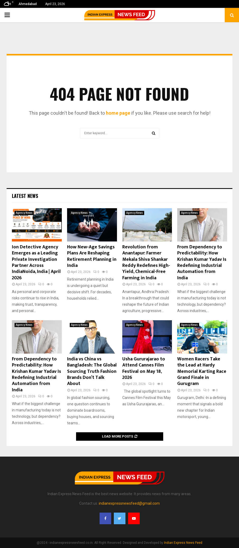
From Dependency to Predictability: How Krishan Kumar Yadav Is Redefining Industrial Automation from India (201, 262)
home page (118, 113)
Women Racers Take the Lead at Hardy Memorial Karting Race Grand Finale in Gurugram (201, 371)
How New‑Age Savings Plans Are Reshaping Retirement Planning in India (91, 256)
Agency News (24, 212)
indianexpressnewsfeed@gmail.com (129, 503)
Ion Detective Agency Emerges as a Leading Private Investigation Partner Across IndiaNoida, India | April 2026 (36, 262)
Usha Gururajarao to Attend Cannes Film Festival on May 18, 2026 (143, 368)
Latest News (25, 195)
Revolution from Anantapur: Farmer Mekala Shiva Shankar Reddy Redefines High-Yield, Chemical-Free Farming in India (146, 262)
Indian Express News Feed (183, 543)
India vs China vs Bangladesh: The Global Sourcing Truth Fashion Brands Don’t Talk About (92, 371)
